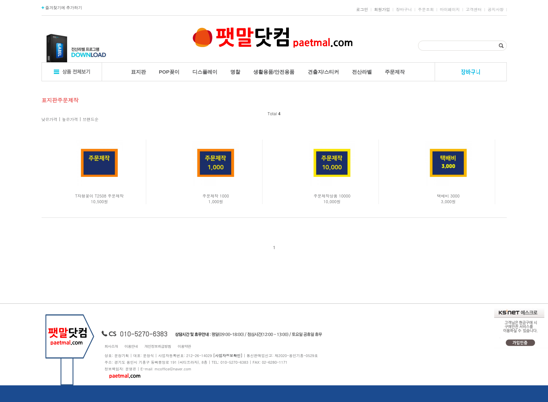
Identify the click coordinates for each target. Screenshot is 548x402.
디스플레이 (204, 72)
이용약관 (184, 346)
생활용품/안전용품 (273, 72)
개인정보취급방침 (158, 346)
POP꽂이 (169, 72)
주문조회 (426, 9)
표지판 (138, 72)
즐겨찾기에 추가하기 (62, 7)
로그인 (362, 9)
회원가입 (382, 9)
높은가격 (70, 119)
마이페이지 (450, 9)
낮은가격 (49, 119)
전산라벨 (362, 72)
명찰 (235, 72)
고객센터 (474, 9)
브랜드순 (91, 119)
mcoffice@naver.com (173, 368)
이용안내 (131, 346)
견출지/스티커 (323, 72)
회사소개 (111, 346)
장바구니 (404, 9)
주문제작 (395, 72)
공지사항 (496, 9)
